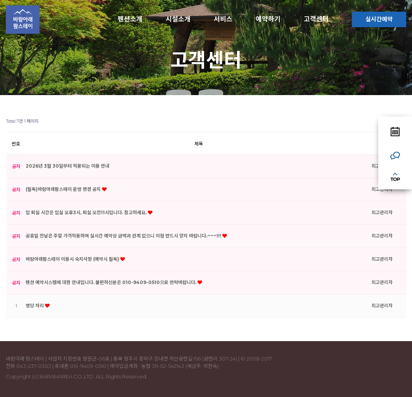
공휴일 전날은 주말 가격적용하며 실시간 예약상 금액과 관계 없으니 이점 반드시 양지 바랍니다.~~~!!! (124, 236)
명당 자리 (35, 306)
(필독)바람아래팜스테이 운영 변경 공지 (64, 189)
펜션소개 (130, 19)
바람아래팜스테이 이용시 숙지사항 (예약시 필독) (73, 259)
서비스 (223, 19)
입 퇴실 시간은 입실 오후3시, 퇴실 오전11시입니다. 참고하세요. (87, 212)
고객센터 (316, 19)
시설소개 (178, 19)
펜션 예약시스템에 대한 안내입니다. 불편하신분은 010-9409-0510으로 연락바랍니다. (111, 282)
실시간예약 (379, 19)
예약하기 (268, 19)
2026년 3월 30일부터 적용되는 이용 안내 (67, 166)
